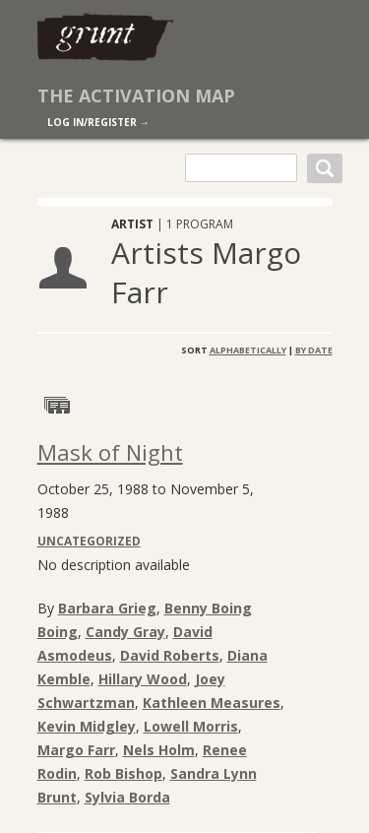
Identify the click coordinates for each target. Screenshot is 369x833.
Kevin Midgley (86, 726)
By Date (314, 350)
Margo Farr (76, 749)
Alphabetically (248, 350)
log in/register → (98, 122)
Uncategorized (89, 541)
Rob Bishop (123, 773)
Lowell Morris (191, 726)
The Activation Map (136, 95)
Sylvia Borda (127, 797)
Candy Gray (125, 631)
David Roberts (169, 655)
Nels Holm (159, 749)
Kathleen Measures (211, 702)
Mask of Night (110, 452)
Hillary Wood (142, 679)
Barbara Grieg (107, 608)
